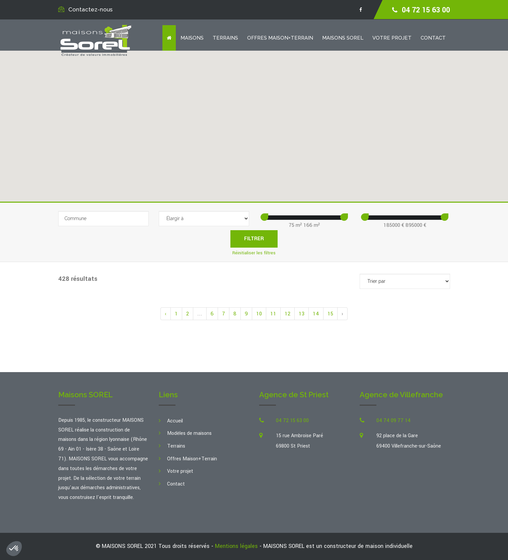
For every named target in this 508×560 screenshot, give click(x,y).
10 (259, 313)
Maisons (192, 38)
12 (287, 313)
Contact (433, 38)
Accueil (175, 420)
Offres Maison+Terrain (280, 38)
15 (330, 313)
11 (273, 313)
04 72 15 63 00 (426, 10)
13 (301, 313)
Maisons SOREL (342, 38)
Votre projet (392, 38)
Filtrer (254, 238)
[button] (252, 128)
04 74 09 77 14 (393, 420)
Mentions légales (236, 546)
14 (316, 313)
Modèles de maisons (189, 433)
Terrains (225, 38)
